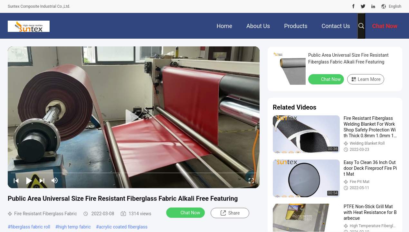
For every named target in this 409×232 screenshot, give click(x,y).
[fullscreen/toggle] (251, 180)
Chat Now (186, 212)
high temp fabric (74, 226)
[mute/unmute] (54, 180)
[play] (134, 117)
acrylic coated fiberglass (123, 226)
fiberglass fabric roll (30, 226)
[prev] (16, 180)
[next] (41, 180)
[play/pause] (29, 180)
